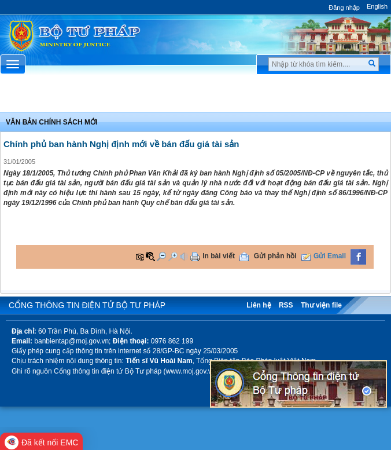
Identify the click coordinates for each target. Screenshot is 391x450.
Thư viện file (321, 305)
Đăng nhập (344, 7)
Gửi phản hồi (275, 256)
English (377, 6)
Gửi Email (329, 256)
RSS (286, 305)
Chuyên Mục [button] (195, 97)
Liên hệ (258, 305)
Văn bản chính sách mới (51, 122)
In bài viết (218, 256)
